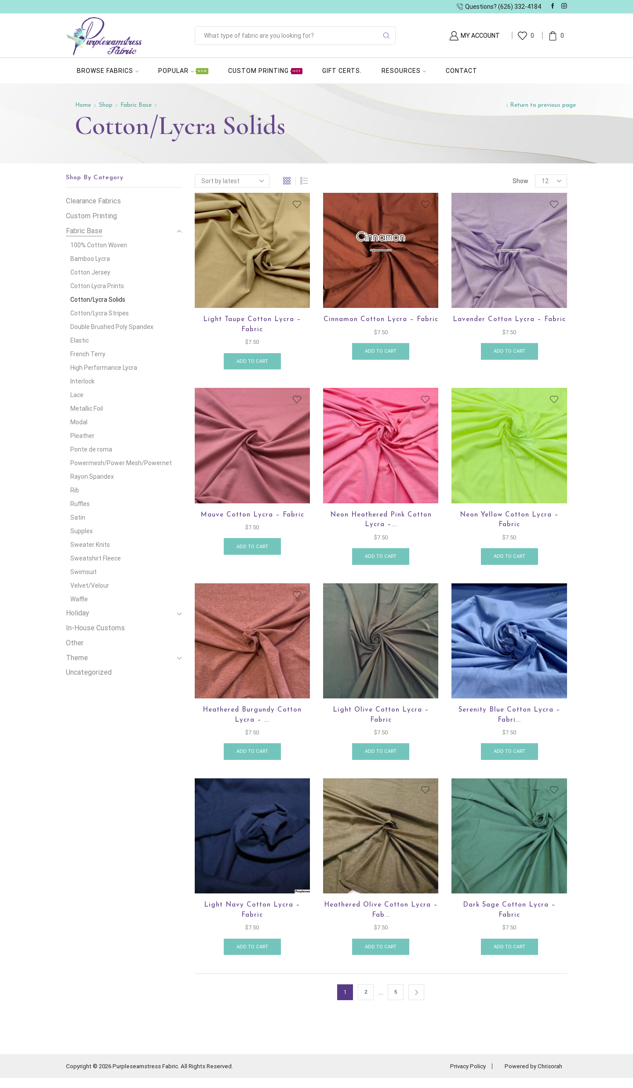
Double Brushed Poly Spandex (111, 326)
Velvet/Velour (89, 585)
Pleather (82, 435)
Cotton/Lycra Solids (97, 299)
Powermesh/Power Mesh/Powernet (121, 462)
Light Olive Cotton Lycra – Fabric (381, 721)
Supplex (81, 531)
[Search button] (386, 35)
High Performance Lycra (103, 367)
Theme (77, 658)
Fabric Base (137, 105)
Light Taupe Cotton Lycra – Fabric (252, 325)
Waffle (79, 599)
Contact (461, 70)
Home (83, 105)
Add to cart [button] (252, 363)
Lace (77, 394)
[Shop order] (232, 181)
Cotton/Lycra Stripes (99, 313)
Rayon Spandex (92, 476)
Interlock (82, 381)
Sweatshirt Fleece (95, 558)
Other (75, 643)
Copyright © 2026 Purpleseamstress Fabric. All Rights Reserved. (155, 1076)
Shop (106, 105)
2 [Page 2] (365, 1002)
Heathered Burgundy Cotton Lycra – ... (252, 721)
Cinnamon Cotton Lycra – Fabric (381, 325)
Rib (74, 490)
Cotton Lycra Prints (97, 285)
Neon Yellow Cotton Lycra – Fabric (509, 523)
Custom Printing (265, 70)
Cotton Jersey (90, 272)
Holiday (77, 613)
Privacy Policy (462, 1076)
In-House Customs (95, 628)
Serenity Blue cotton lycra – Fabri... (509, 721)
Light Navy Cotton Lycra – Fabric (252, 918)
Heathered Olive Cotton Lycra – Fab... (380, 918)
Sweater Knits (90, 544)
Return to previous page (543, 105)
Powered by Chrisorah (531, 1076)
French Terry (88, 354)
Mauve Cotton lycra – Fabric (252, 517)
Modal (78, 422)
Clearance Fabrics (93, 201)
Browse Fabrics (107, 70)
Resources (404, 70)
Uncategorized (89, 672)
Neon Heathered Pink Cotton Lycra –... (381, 523)
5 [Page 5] (395, 1002)
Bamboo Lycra (90, 258)
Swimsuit (83, 571)
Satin (77, 517)
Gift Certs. (342, 70)
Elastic (79, 340)
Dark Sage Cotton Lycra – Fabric (509, 918)
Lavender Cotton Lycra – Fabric (509, 325)
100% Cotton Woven (98, 245)
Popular (183, 70)
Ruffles (80, 503)
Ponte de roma (91, 449)
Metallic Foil (86, 408)
